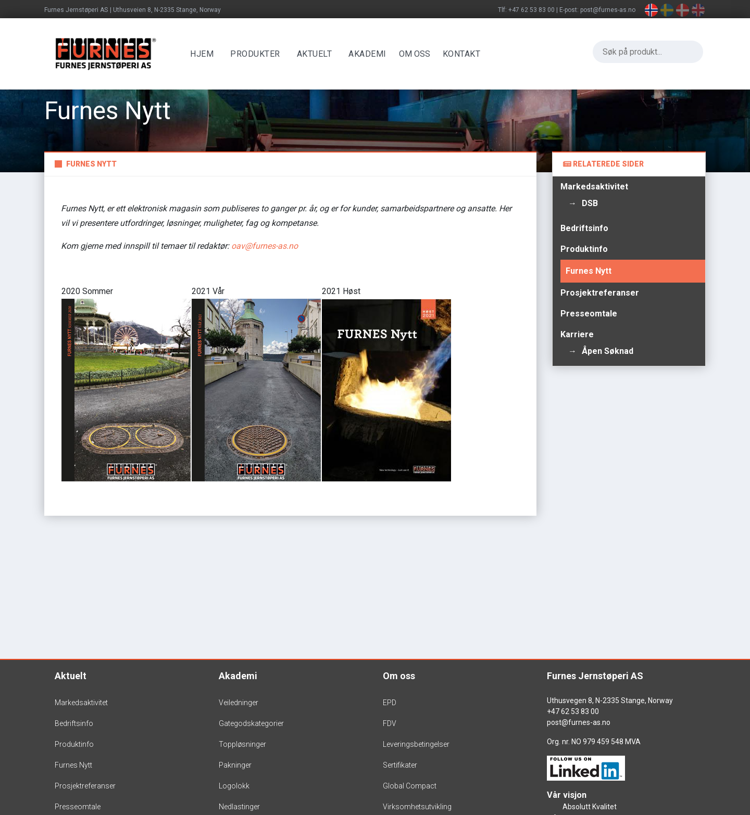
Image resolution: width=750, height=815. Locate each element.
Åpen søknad (607, 351)
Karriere (577, 334)
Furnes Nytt (588, 271)
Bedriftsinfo (584, 228)
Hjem (204, 54)
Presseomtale (588, 314)
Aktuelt (316, 54)
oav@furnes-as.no (264, 246)
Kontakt (464, 54)
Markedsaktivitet (594, 187)
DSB (590, 203)
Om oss (399, 675)
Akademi (370, 54)
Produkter (258, 54)
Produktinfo (584, 249)
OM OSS (416, 54)
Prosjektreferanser (599, 293)
